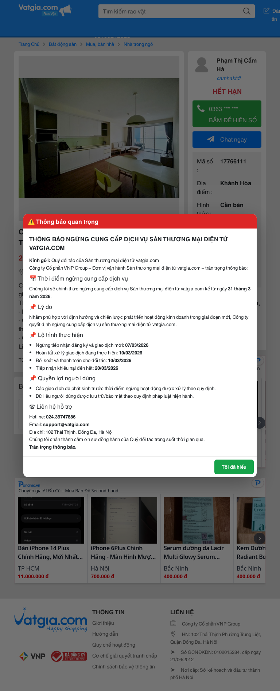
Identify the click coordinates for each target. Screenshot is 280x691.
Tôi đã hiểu (234, 466)
